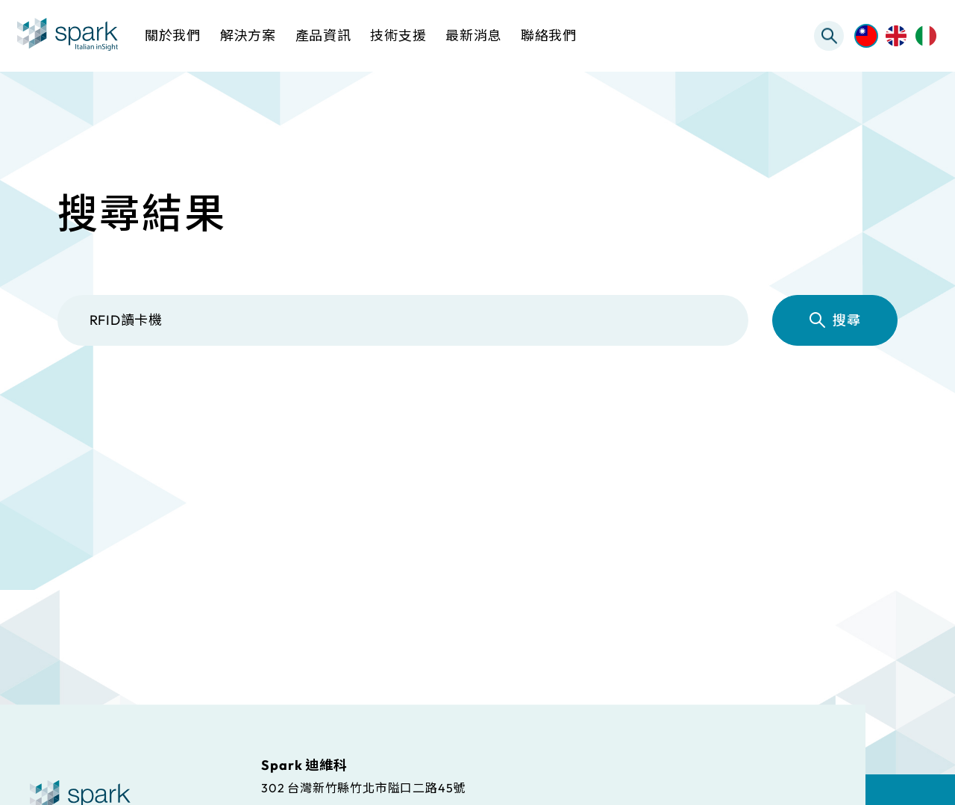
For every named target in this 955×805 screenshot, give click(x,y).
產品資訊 (360, 409)
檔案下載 (501, 409)
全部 (101, 409)
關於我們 (173, 35)
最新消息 (780, 409)
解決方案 (221, 409)
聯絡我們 (549, 35)
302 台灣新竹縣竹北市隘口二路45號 (363, 787)
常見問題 (641, 409)
